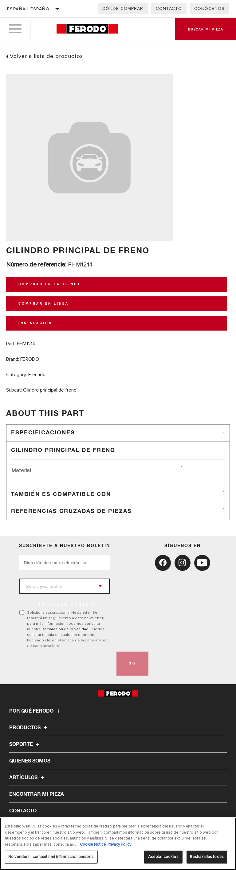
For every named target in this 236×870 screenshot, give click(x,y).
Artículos (27, 777)
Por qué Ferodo (35, 711)
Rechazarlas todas (207, 856)
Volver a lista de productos (46, 56)
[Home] (87, 29)
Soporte (25, 744)
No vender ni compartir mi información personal (51, 856)
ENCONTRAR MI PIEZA (36, 794)
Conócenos (209, 8)
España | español (29, 8)
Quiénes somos (29, 760)
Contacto (169, 8)
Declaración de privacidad (64, 629)
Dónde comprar (122, 8)
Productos (29, 727)
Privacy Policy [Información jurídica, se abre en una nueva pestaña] (119, 844)
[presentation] (66, 664)
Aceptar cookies (163, 856)
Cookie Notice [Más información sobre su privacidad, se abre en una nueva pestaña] (93, 844)
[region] (118, 843)
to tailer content (67, 605)
